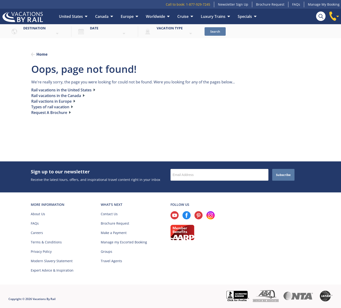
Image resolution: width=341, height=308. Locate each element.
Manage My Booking (324, 4)
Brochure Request (270, 4)
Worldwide (155, 16)
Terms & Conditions (46, 242)
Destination (34, 28)
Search (215, 31)
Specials (245, 16)
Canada (101, 16)
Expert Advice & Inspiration (52, 270)
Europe (127, 16)
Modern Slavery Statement (52, 261)
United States (71, 16)
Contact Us (109, 214)
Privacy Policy (41, 251)
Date (94, 28)
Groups (106, 251)
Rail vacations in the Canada (56, 95)
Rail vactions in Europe (51, 101)
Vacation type (170, 28)
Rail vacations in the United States (61, 90)
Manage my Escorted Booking (124, 242)
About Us (38, 214)
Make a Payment (114, 232)
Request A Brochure (49, 112)
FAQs (296, 4)
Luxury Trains (213, 16)
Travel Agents (111, 261)
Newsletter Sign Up (233, 4)
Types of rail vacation (50, 106)
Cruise (183, 16)
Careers (37, 232)
